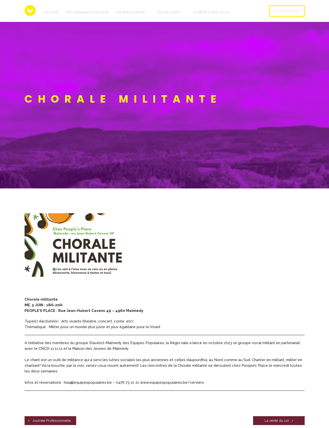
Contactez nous (286, 11)
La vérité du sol (279, 421)
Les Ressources (130, 12)
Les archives (169, 12)
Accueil (51, 12)
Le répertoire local (211, 12)
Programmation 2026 (87, 12)
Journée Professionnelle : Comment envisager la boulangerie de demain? (52, 421)
